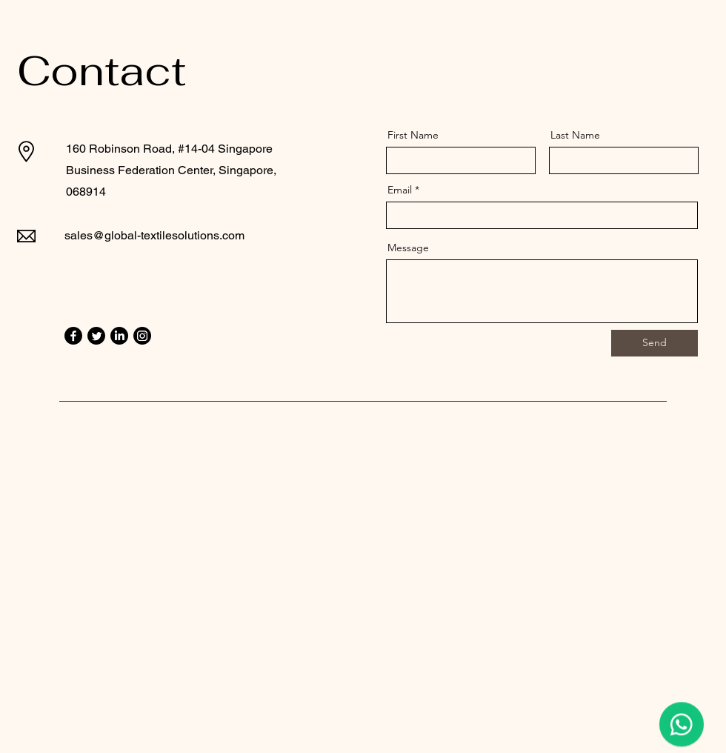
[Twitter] (96, 336)
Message (408, 247)
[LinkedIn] (119, 336)
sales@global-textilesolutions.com (154, 235)
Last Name (575, 135)
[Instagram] (142, 336)
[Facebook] (73, 336)
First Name (413, 135)
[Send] (654, 343)
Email (399, 190)
